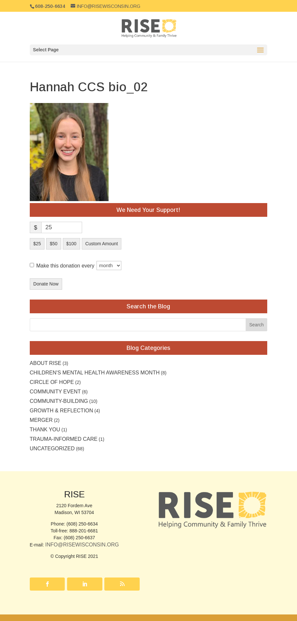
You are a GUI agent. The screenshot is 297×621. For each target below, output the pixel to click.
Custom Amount (101, 243)
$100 (71, 243)
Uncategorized (52, 448)
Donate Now (46, 283)
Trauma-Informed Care (63, 439)
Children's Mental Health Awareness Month (95, 372)
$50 (53, 243)
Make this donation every (78, 265)
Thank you (45, 429)
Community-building (59, 401)
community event (55, 391)
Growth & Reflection (61, 410)
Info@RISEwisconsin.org (82, 544)
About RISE (45, 363)
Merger (41, 420)
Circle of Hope (52, 382)
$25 (37, 243)
